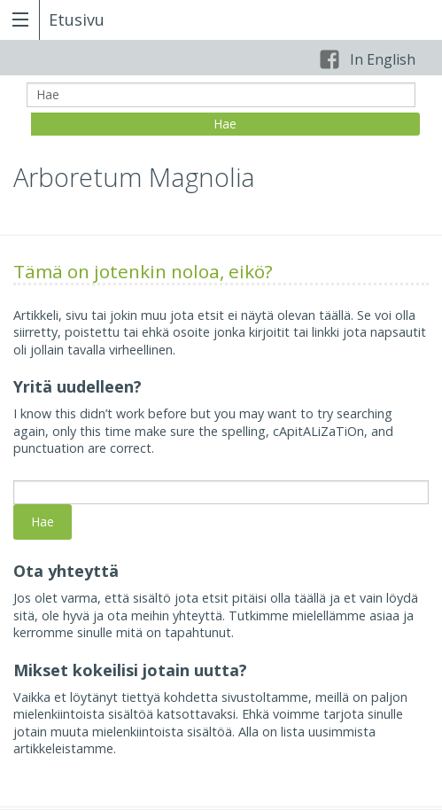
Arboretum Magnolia (134, 177)
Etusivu (77, 19)
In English (382, 59)
